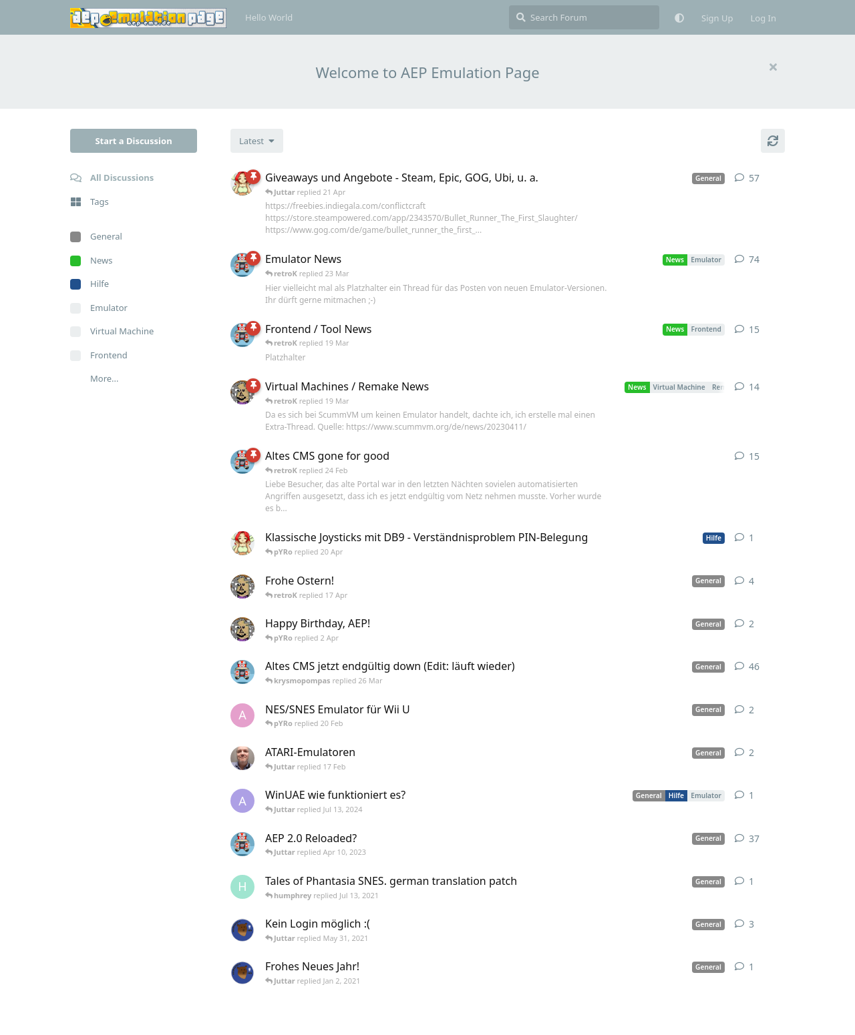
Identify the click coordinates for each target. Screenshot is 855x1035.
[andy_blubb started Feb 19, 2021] (242, 715)
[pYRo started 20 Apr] (242, 543)
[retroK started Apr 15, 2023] (242, 335)
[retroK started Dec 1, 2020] (242, 844)
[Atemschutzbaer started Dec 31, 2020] (242, 972)
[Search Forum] (584, 17)
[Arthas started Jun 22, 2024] (242, 801)
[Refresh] (773, 141)
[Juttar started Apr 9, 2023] (242, 587)
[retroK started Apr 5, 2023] (242, 672)
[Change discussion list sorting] (256, 141)
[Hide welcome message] (773, 67)
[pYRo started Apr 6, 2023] (242, 183)
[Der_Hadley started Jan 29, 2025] (242, 758)
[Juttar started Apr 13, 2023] (242, 392)
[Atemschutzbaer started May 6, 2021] (242, 930)
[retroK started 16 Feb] (242, 462)
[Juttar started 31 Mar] (242, 629)
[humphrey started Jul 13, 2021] (242, 887)
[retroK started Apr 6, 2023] (242, 265)
